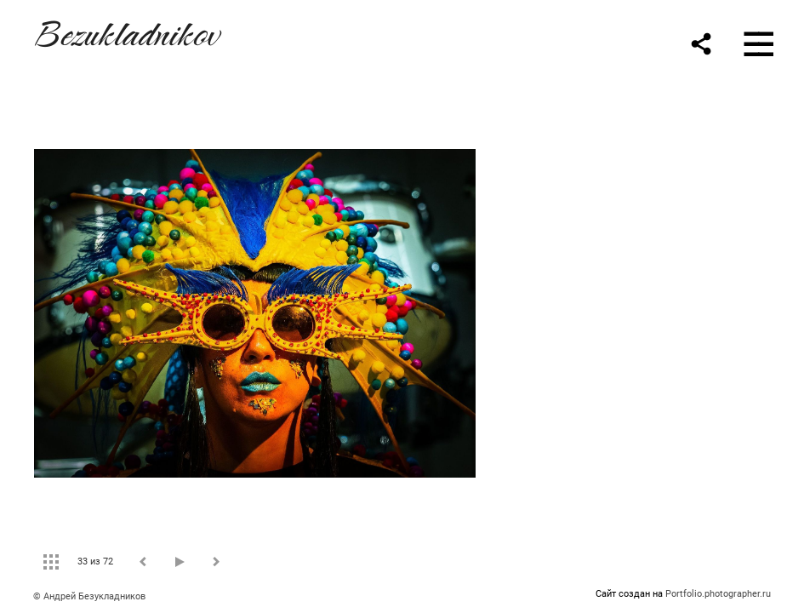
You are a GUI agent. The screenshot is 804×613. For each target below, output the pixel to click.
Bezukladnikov (126, 31)
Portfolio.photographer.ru (718, 593)
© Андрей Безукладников (89, 596)
